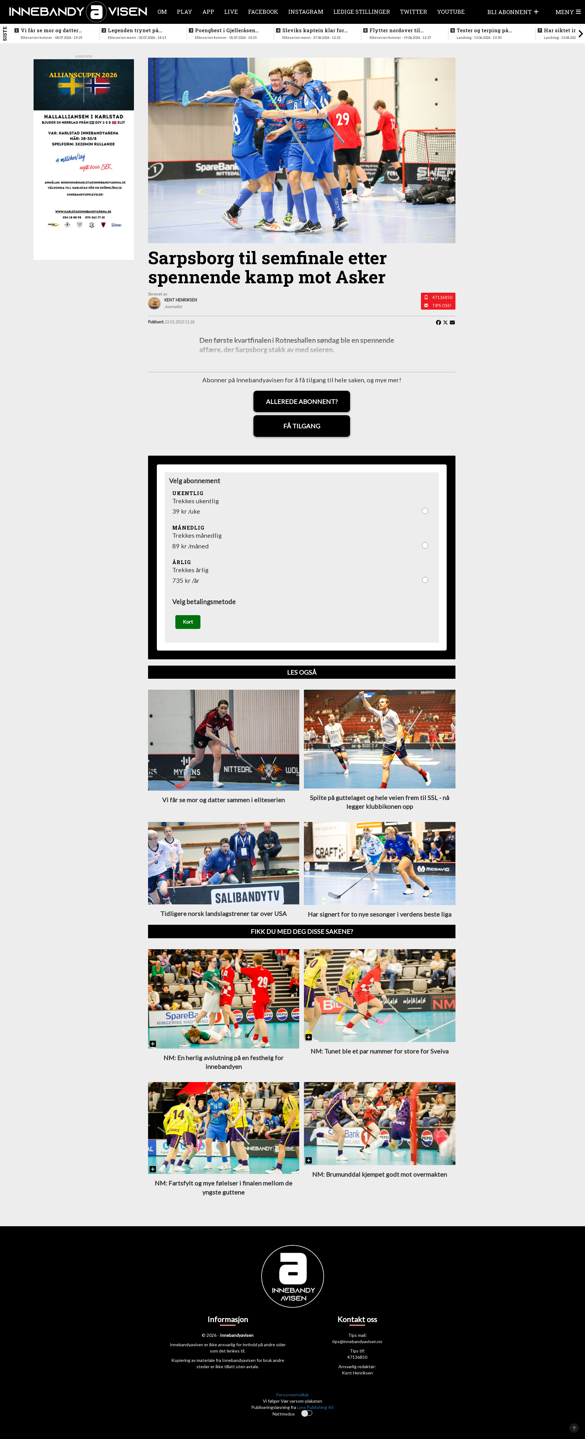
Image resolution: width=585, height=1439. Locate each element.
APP (208, 11)
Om (162, 11)
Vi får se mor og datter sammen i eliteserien (49, 30)
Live (231, 11)
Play (184, 11)
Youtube (451, 11)
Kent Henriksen (357, 1375)
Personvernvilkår (292, 1397)
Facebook (263, 11)
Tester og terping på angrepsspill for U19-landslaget (484, 30)
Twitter (413, 11)
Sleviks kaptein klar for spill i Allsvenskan (313, 30)
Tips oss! (441, 305)
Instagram (305, 11)
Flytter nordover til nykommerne (395, 30)
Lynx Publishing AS (315, 1409)
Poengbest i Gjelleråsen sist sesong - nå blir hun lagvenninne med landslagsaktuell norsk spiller (226, 30)
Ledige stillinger (361, 11)
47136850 (442, 297)
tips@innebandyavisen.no (357, 1344)
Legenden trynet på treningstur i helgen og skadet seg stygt (137, 30)
